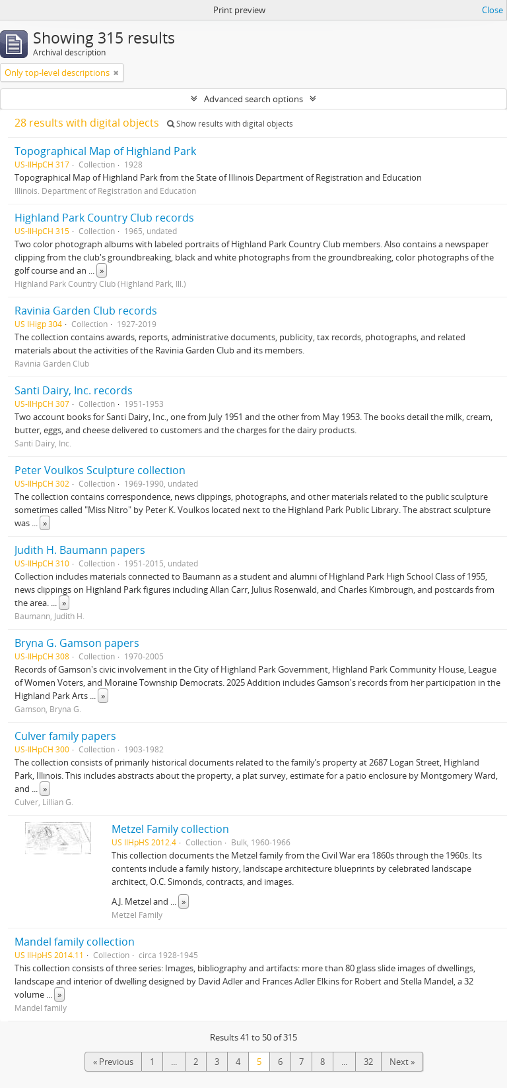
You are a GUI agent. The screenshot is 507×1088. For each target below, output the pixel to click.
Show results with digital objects (230, 123)
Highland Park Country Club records (104, 217)
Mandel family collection (75, 941)
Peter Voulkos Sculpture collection (100, 470)
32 (368, 1062)
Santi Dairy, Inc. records (74, 390)
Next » (402, 1062)
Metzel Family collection (170, 829)
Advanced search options (253, 99)
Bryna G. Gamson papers (77, 643)
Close (492, 10)
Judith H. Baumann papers (80, 550)
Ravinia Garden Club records (86, 310)
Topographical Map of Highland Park (105, 151)
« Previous (113, 1062)
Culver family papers (65, 736)
